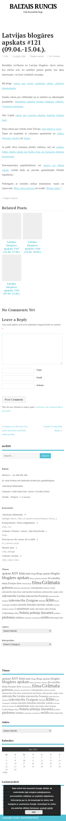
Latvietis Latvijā (12, 543)
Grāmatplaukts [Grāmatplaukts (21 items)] (36, 588)
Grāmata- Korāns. (10, 555)
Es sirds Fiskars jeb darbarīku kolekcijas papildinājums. (28, 480)
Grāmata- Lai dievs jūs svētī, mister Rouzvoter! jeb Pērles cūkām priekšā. (15, 430)
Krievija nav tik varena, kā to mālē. (18, 539)
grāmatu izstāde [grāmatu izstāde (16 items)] (49, 588)
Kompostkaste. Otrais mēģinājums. (18, 522)
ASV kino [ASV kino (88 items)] (18, 573)
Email (39, 377)
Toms (51, 518)
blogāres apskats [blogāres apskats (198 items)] (15, 577)
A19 (9, 527)
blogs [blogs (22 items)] (33, 573)
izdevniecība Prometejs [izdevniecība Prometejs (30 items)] (37, 596)
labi (34, 812)
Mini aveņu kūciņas (24, 188)
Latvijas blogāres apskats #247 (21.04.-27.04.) (11, 247)
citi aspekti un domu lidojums (35, 518)
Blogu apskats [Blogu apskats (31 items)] (43, 573)
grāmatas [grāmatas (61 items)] (7, 587)
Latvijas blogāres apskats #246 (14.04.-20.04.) (32, 247)
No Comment (54, 56)
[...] (55, 518)
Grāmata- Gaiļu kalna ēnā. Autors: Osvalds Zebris (25, 491)
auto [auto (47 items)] (28, 573)
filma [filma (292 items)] (36, 582)
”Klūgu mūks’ (53, 188)
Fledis (4, 535)
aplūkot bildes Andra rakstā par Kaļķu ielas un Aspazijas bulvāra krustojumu (33, 152)
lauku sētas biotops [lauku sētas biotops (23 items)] (47, 609)
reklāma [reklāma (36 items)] (19, 617)
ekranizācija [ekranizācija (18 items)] (26, 583)
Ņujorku (6, 138)
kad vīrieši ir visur (51, 128)
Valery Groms (13, 560)
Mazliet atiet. (8, 547)
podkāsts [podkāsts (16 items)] (57, 613)
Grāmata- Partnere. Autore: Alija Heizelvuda (23, 531)
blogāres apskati (37, 56)
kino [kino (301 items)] (50, 600)
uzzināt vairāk (46, 808)
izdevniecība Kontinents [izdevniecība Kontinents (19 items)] (32, 592)
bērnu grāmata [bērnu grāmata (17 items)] (35, 578)
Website (40, 385)
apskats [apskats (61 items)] (6, 573)
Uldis (6, 56)
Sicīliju (16, 138)
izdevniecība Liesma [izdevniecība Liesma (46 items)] (13, 595)
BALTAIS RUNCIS (33, 6)
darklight (6, 518)
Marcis (13, 518)
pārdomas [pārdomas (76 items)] (8, 617)
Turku (27, 138)
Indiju (60, 133)
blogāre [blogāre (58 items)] (55, 573)
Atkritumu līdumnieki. (12, 486)
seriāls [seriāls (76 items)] (45, 617)
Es (3, 543)
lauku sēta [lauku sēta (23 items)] (34, 609)
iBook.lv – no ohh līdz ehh (14, 475)
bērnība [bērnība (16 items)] (44, 578)
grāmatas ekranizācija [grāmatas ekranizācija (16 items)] (22, 588)
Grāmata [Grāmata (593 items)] (51, 582)
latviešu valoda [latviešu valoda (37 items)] (45, 604)
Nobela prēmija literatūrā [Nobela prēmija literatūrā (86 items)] (36, 613)
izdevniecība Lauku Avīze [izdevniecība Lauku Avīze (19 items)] (52, 592)
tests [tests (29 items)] (51, 617)
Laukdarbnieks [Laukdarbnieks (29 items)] (22, 608)
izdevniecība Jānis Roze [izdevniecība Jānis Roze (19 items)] (11, 592)
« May (4, 772)
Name (39, 370)
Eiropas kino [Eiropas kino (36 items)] (14, 583)
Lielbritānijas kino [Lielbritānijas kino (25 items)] (10, 613)
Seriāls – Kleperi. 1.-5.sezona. (16, 497)
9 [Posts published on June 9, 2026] (15, 760)
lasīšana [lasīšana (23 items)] (14, 605)
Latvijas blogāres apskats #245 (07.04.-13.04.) (11, 288)
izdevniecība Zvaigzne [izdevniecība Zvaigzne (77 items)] (23, 600)
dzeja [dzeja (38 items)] (5, 583)
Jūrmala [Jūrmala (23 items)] (42, 601)
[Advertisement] (34, 23)
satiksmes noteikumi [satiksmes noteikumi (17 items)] (32, 618)
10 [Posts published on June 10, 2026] (24, 760)
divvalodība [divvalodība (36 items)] (54, 578)
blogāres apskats (11, 198)
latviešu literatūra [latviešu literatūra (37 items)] (27, 604)
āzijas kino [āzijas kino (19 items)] (58, 618)
